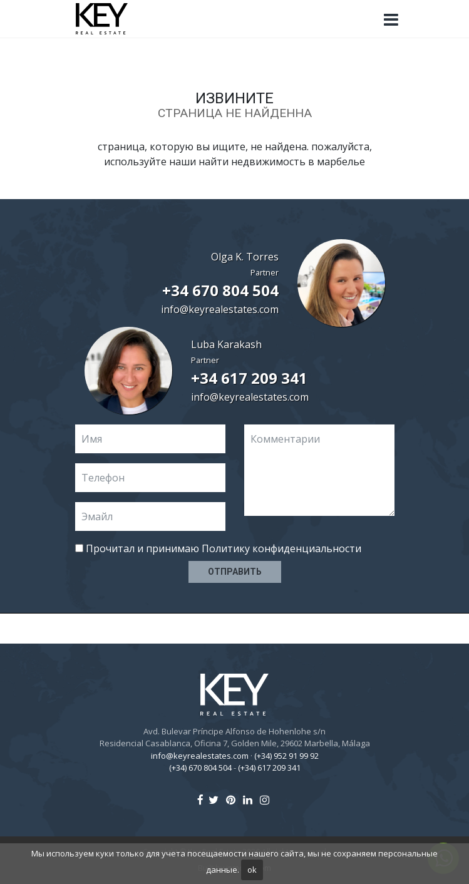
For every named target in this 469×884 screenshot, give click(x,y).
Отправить (235, 572)
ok (252, 869)
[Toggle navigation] (391, 20)
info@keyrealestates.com (220, 309)
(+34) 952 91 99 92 (286, 755)
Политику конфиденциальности (281, 548)
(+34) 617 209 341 (269, 767)
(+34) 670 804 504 (200, 767)
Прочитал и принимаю (218, 548)
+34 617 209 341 (249, 377)
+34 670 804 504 (220, 290)
